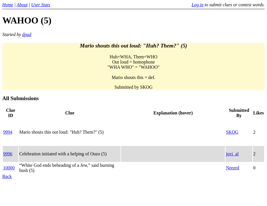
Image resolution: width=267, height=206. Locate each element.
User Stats (40, 4)
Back (7, 176)
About (22, 4)
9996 (7, 153)
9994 (7, 132)
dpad (26, 34)
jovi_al (232, 153)
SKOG (232, 132)
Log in (197, 4)
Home (7, 4)
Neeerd (232, 167)
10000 (9, 167)
